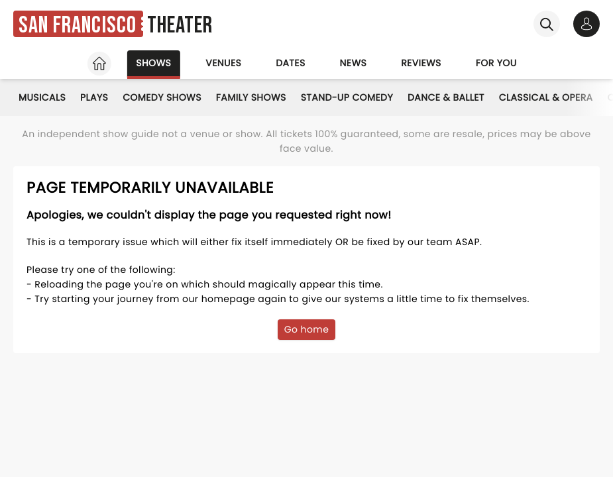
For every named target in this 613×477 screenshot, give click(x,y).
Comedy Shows (162, 97)
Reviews (421, 63)
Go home (306, 329)
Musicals (42, 97)
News (353, 63)
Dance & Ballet (446, 97)
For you (496, 63)
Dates (290, 63)
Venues (223, 63)
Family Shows (251, 97)
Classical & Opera (546, 97)
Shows (153, 63)
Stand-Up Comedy (347, 97)
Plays (94, 97)
